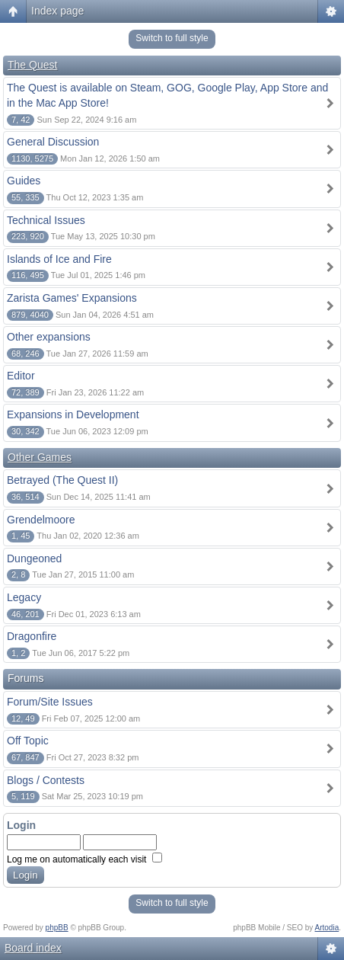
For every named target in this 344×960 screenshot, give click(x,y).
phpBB (57, 927)
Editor (21, 376)
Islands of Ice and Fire (59, 259)
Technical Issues (46, 220)
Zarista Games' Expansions (72, 298)
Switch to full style (171, 38)
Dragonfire (31, 636)
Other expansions (49, 337)
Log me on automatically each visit (84, 859)
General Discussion (53, 142)
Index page (57, 11)
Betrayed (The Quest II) (62, 480)
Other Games (40, 457)
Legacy (24, 597)
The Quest (32, 65)
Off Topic (28, 740)
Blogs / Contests (45, 780)
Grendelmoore (41, 520)
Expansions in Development (73, 414)
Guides (23, 180)
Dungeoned (34, 558)
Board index (33, 948)
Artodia (327, 927)
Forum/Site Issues (50, 702)
